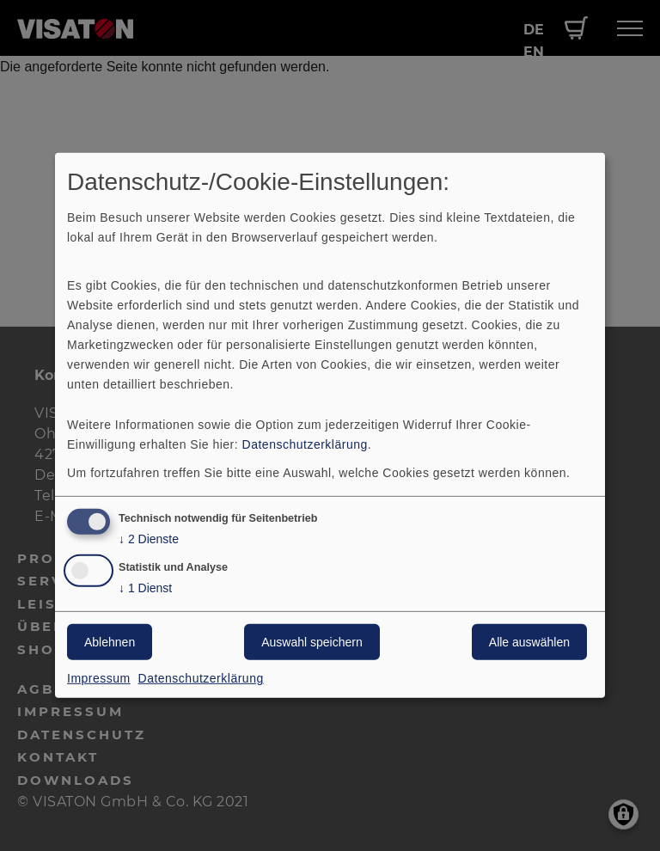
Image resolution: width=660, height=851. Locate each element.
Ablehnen (109, 642)
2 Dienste (149, 538)
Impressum (99, 678)
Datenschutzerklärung (305, 443)
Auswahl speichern (312, 642)
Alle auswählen (529, 642)
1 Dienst (145, 588)
